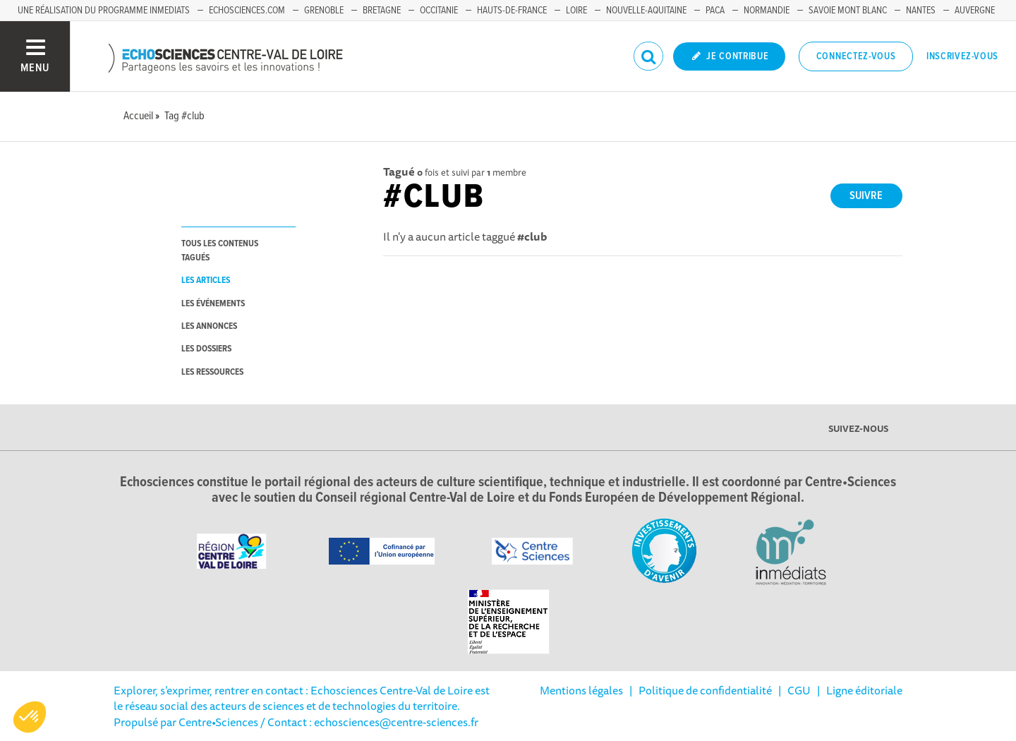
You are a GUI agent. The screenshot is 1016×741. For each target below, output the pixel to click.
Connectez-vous (856, 56)
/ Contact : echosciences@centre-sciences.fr (368, 722)
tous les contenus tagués (219, 250)
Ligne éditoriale (864, 690)
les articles (205, 281)
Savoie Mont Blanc (848, 10)
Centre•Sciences (218, 722)
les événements (213, 304)
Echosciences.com (247, 10)
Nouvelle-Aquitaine (646, 10)
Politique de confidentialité (705, 690)
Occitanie (439, 10)
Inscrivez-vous (962, 56)
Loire (576, 10)
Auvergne (975, 10)
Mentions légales (581, 690)
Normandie (767, 10)
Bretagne (382, 10)
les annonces (209, 326)
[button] (30, 717)
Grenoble (324, 10)
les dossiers (206, 349)
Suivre (866, 195)
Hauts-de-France (512, 10)
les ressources (212, 372)
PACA (715, 10)
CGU (799, 690)
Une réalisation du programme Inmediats (104, 10)
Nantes (921, 10)
